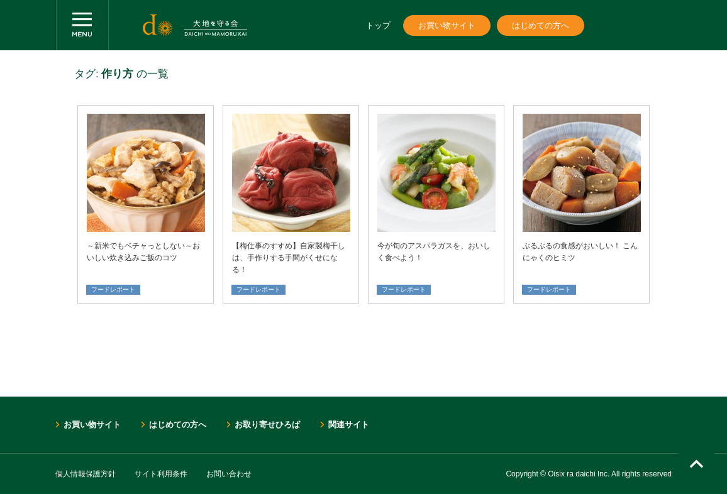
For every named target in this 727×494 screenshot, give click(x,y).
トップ (378, 25)
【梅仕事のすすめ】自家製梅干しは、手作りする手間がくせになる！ (288, 257)
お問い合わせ (229, 473)
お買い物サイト (446, 25)
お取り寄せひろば (267, 424)
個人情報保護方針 (85, 473)
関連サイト (348, 424)
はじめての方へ (540, 25)
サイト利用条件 (161, 473)
